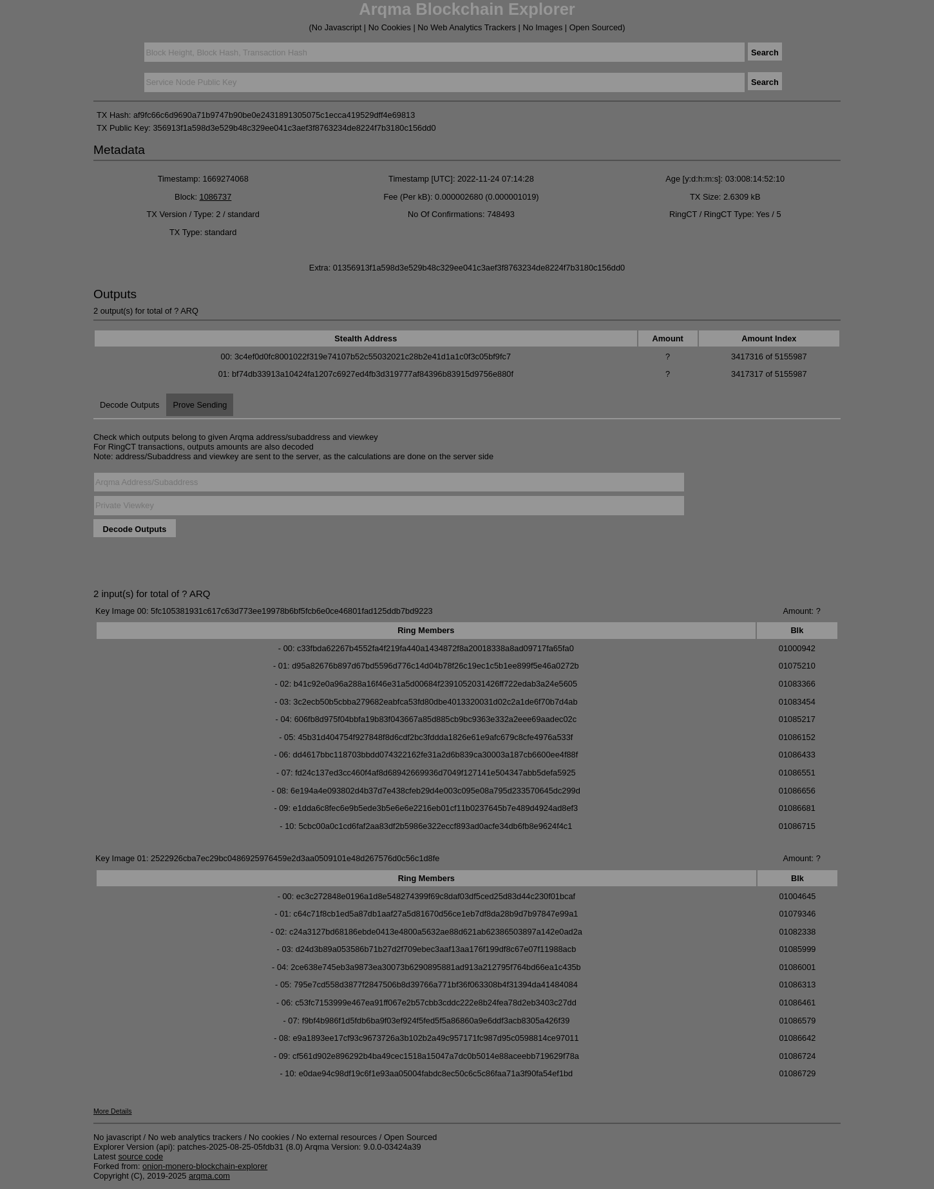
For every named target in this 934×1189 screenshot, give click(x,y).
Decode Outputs (129, 405)
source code (140, 1156)
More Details (112, 1111)
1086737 (216, 197)
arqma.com (209, 1176)
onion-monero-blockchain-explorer (204, 1166)
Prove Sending (200, 405)
